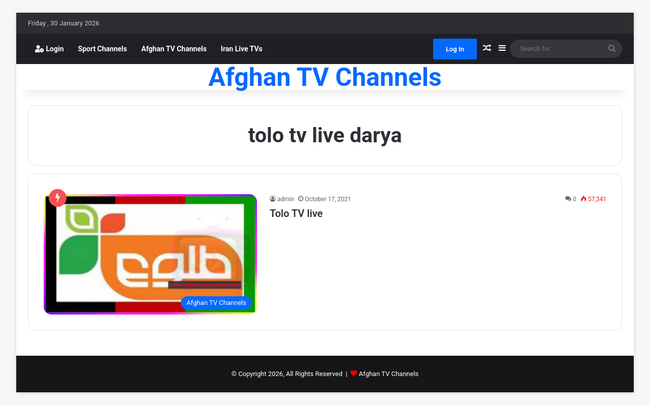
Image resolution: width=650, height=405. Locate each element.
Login (49, 49)
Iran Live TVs (242, 49)
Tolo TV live (296, 213)
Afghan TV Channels (174, 49)
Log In (455, 49)
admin (285, 199)
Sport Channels (102, 49)
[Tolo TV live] (150, 254)
